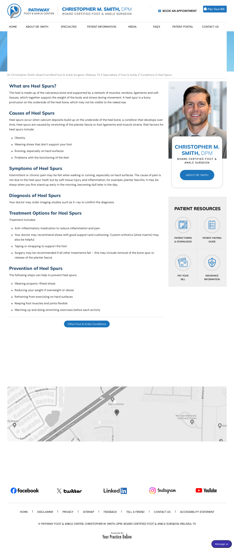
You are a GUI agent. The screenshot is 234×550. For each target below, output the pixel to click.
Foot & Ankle (129, 75)
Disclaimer (45, 512)
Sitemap (88, 512)
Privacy (68, 512)
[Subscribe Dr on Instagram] (163, 491)
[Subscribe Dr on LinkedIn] (117, 491)
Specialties (110, 75)
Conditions (147, 75)
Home (24, 512)
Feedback (110, 512)
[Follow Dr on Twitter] (71, 491)
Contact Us (162, 512)
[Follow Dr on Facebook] (25, 491)
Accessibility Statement (197, 512)
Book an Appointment (180, 11)
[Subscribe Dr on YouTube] (210, 491)
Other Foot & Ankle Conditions (87, 324)
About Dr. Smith (197, 175)
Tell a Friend (135, 512)
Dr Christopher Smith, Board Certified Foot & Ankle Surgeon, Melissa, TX (54, 75)
